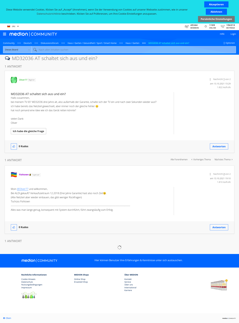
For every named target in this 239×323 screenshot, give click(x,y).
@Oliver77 (22, 189)
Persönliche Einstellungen (216, 19)
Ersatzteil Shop (81, 281)
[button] (216, 4)
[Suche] (134, 49)
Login (233, 33)
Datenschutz (27, 281)
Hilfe (222, 33)
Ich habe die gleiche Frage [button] (28, 131)
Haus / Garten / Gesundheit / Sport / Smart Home (92, 43)
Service (127, 281)
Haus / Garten (132, 43)
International (130, 287)
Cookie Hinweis (28, 279)
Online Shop (79, 279)
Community (9, 43)
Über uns (128, 284)
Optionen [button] (230, 42)
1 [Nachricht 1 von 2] (224, 79)
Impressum (26, 287)
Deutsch (28, 43)
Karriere (128, 290)
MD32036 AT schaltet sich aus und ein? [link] (168, 43)
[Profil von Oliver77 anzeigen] (23, 79)
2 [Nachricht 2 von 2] (224, 173)
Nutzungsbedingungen (31, 284)
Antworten (219, 146)
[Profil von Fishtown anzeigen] (24, 174)
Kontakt (128, 279)
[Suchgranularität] (17, 49)
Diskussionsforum (50, 43)
